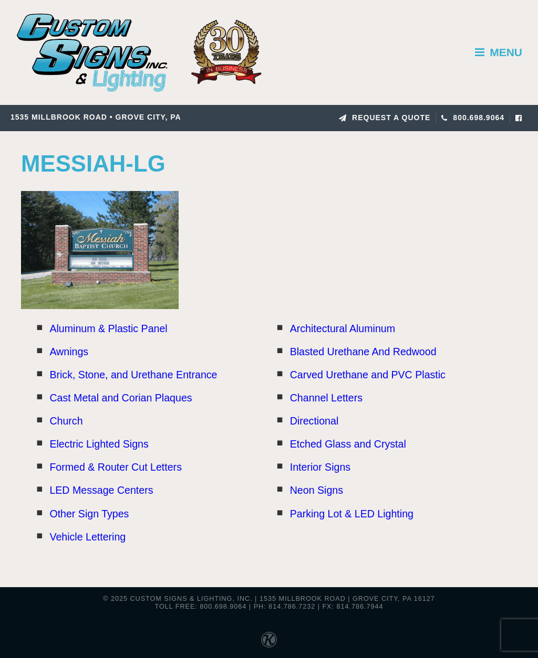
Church (65, 421)
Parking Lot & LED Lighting (351, 513)
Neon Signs (316, 490)
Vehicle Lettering (87, 537)
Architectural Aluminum (342, 328)
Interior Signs (320, 467)
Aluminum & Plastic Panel (108, 328)
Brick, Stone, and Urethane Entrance (133, 374)
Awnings (68, 351)
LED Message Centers (101, 490)
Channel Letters (326, 398)
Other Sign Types (89, 513)
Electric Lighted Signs (98, 444)
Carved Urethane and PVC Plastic (368, 374)
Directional (314, 421)
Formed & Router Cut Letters (115, 467)
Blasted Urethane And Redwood (363, 351)
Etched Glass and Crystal (348, 444)
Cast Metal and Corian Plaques (120, 398)
